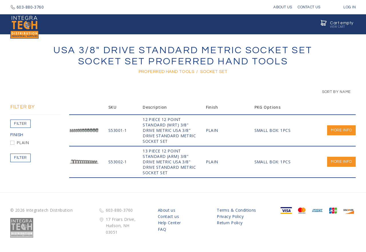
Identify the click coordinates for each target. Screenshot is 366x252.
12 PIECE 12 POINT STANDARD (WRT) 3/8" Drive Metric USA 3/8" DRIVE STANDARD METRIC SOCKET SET (169, 130)
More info (341, 130)
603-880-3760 (27, 7)
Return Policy (229, 222)
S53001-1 (117, 130)
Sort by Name (333, 92)
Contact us (168, 216)
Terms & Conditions (236, 210)
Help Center (169, 222)
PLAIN (23, 142)
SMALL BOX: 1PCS (272, 130)
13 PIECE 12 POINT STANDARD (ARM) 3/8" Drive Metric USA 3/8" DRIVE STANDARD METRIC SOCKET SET (169, 161)
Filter (20, 124)
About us (166, 210)
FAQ (162, 229)
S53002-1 (117, 161)
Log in (345, 7)
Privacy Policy (230, 216)
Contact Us (309, 7)
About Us (282, 7)
